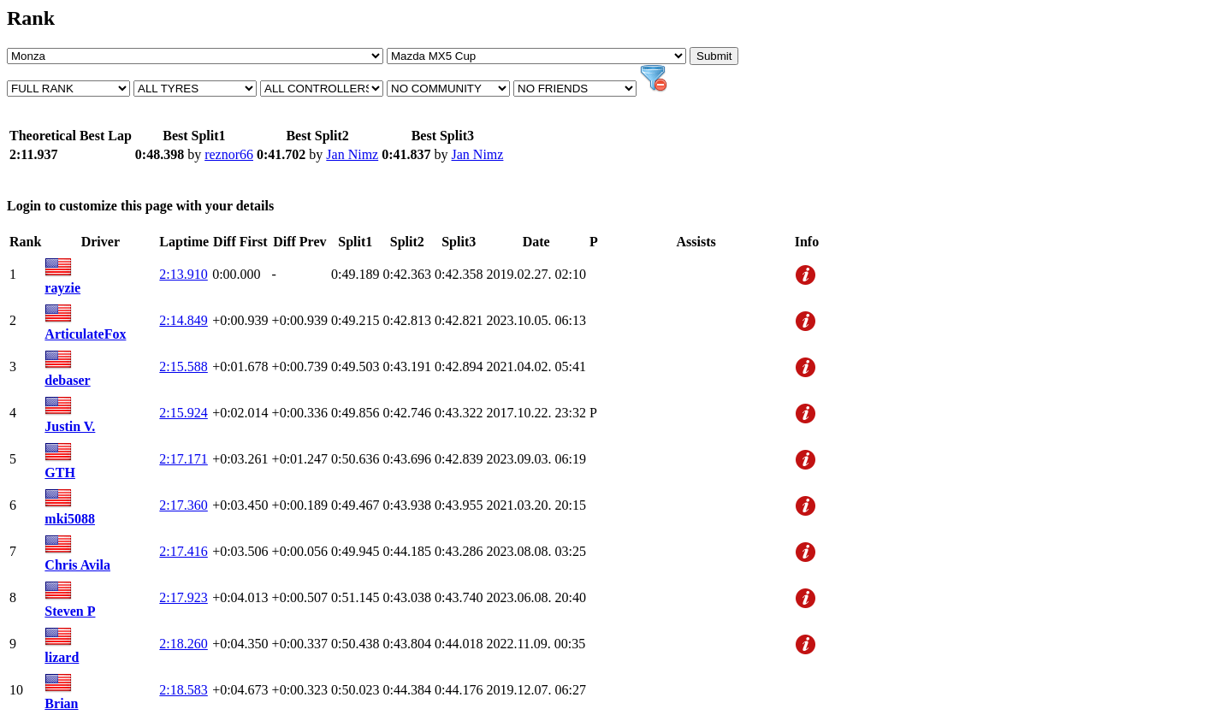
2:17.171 (183, 459)
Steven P (69, 611)
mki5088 (69, 518)
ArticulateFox (85, 334)
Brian (61, 703)
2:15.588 (183, 366)
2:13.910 (183, 274)
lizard (61, 657)
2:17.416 (183, 551)
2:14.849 (183, 320)
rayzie (62, 288)
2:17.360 (183, 505)
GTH (59, 472)
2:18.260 (183, 643)
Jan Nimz (352, 154)
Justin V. (69, 426)
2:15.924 (183, 412)
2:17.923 (183, 597)
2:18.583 (183, 690)
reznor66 (228, 154)
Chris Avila (77, 565)
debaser (67, 380)
